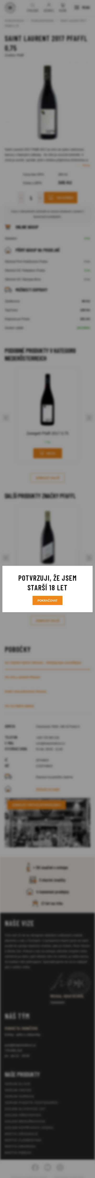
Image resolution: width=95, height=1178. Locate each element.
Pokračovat (48, 600)
